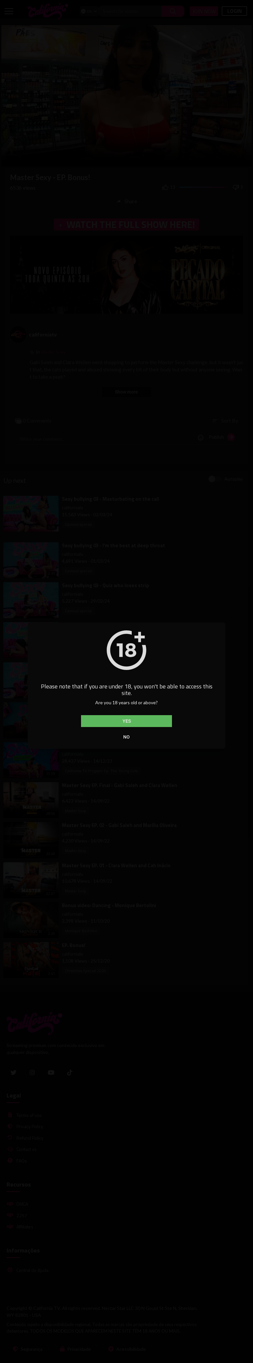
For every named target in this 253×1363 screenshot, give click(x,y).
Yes (127, 721)
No (126, 737)
